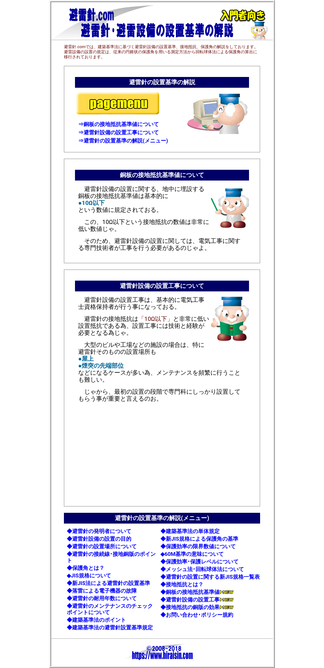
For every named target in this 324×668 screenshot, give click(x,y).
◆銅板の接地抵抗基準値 (197, 592)
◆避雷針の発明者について (99, 531)
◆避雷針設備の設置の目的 (99, 539)
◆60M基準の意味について (192, 554)
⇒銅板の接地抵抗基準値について (118, 124)
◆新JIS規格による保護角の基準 (199, 539)
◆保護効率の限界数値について (198, 546)
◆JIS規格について (89, 575)
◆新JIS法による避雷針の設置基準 (108, 583)
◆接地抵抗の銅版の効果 (197, 607)
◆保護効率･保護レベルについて (199, 561)
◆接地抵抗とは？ (181, 584)
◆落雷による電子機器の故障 (102, 591)
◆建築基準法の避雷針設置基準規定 (110, 627)
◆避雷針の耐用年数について (102, 598)
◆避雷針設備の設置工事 (197, 599)
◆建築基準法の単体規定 (190, 531)
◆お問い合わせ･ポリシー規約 (196, 615)
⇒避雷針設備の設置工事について (118, 132)
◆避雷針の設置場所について (102, 546)
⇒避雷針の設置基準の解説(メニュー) (123, 140)
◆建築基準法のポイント (96, 620)
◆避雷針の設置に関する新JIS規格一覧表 (210, 577)
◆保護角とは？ (85, 568)
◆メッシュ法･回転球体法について (202, 569)
